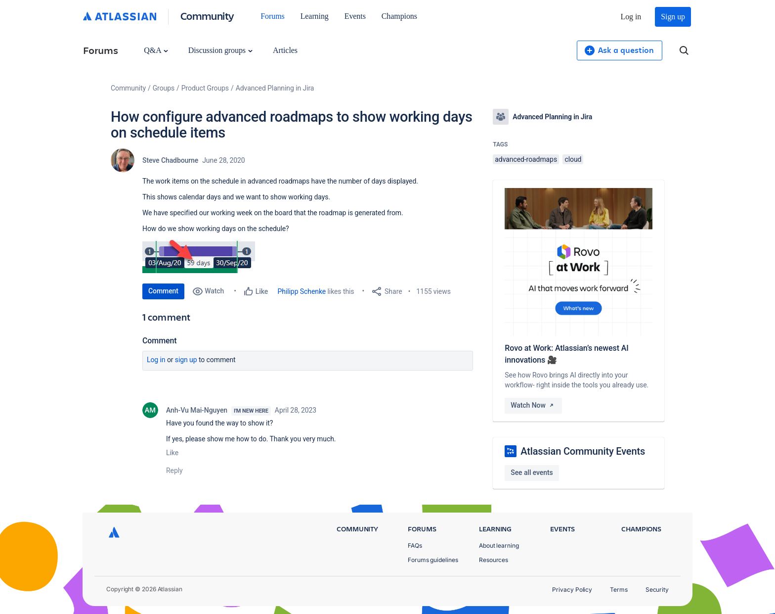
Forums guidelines (433, 560)
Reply (174, 470)
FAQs (415, 545)
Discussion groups (220, 50)
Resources (493, 560)
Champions (399, 16)
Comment (163, 291)
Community (207, 15)
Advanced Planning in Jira (275, 88)
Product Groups (205, 88)
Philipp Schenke (302, 291)
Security (657, 589)
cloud (572, 159)
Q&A (156, 50)
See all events (532, 472)
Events (355, 16)
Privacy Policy (572, 589)
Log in (631, 16)
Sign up (673, 16)
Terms (619, 589)
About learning (499, 545)
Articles (285, 50)
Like (172, 453)
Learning (315, 16)
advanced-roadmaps (526, 159)
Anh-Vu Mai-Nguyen (196, 410)
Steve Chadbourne (170, 160)
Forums (272, 16)
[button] (198, 256)
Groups (163, 88)
